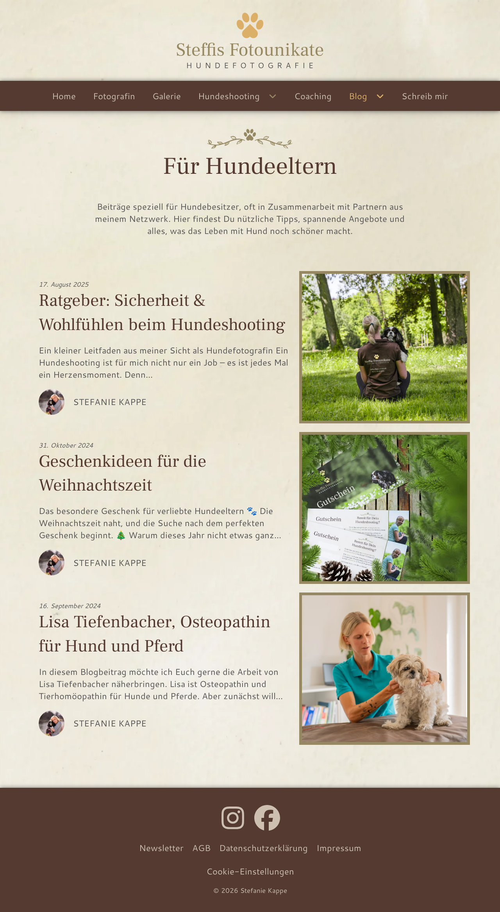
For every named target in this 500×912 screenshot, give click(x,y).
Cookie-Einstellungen (250, 871)
